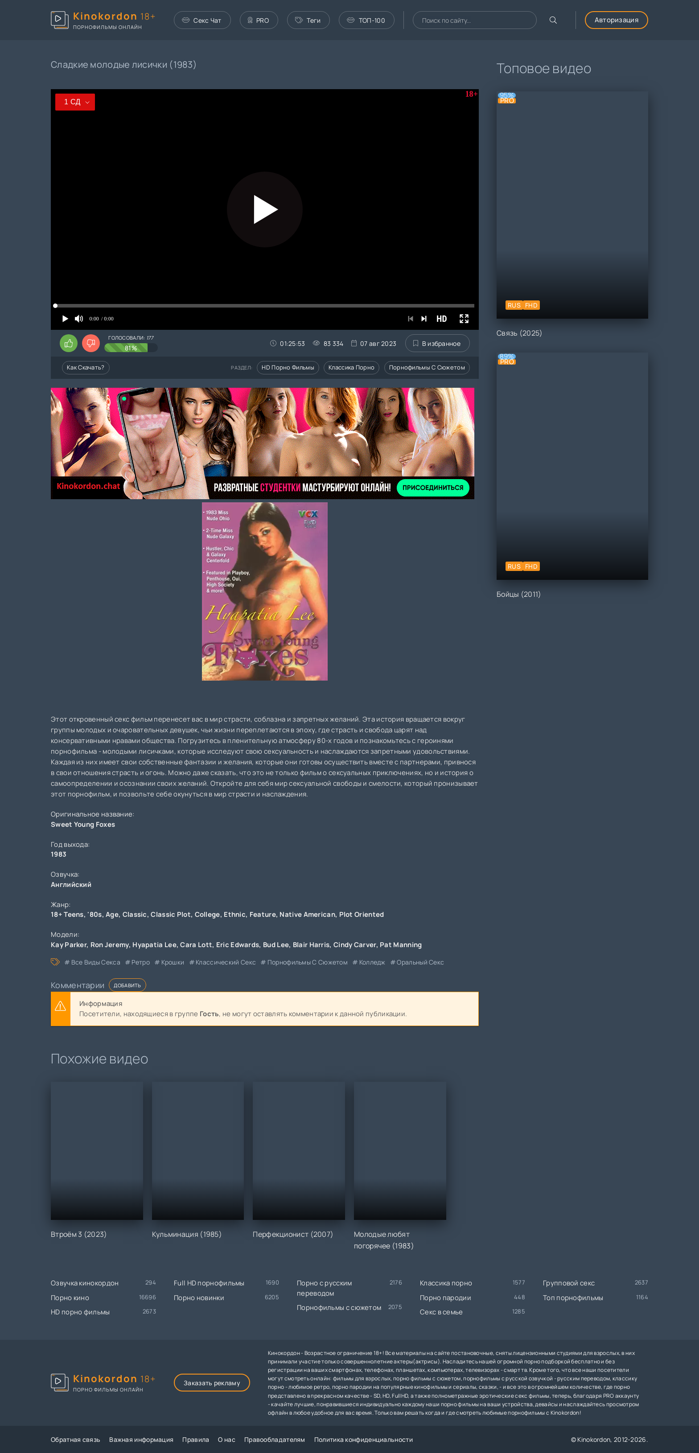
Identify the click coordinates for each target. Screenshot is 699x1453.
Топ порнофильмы (573, 1297)
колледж (372, 962)
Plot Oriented (361, 914)
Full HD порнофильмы (209, 1283)
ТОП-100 (366, 20)
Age (112, 914)
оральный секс (420, 962)
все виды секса (95, 962)
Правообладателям (274, 1439)
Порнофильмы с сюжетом (427, 367)
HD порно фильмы (288, 367)
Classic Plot (171, 914)
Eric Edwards (237, 944)
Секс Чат (202, 20)
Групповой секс (569, 1283)
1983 (58, 854)
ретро (141, 962)
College (207, 914)
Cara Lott (196, 944)
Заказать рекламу (212, 1383)
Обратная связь (75, 1439)
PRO (258, 20)
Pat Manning (401, 944)
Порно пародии (445, 1297)
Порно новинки (199, 1297)
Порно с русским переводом (324, 1288)
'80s (94, 914)
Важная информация (141, 1439)
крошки (173, 962)
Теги (308, 20)
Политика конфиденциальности (363, 1439)
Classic (135, 914)
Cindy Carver (354, 944)
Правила (195, 1439)
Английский (71, 884)
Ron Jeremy (109, 944)
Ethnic (235, 914)
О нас (226, 1439)
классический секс (226, 962)
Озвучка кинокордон (85, 1283)
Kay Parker (68, 944)
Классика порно (351, 367)
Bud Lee (276, 944)
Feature (263, 914)
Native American (307, 914)
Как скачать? (86, 367)
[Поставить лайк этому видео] (69, 343)
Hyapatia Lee (154, 944)
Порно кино (70, 1297)
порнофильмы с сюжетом (307, 962)
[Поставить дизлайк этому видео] (91, 343)
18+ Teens (67, 914)
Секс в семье (441, 1312)
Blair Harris (311, 944)
